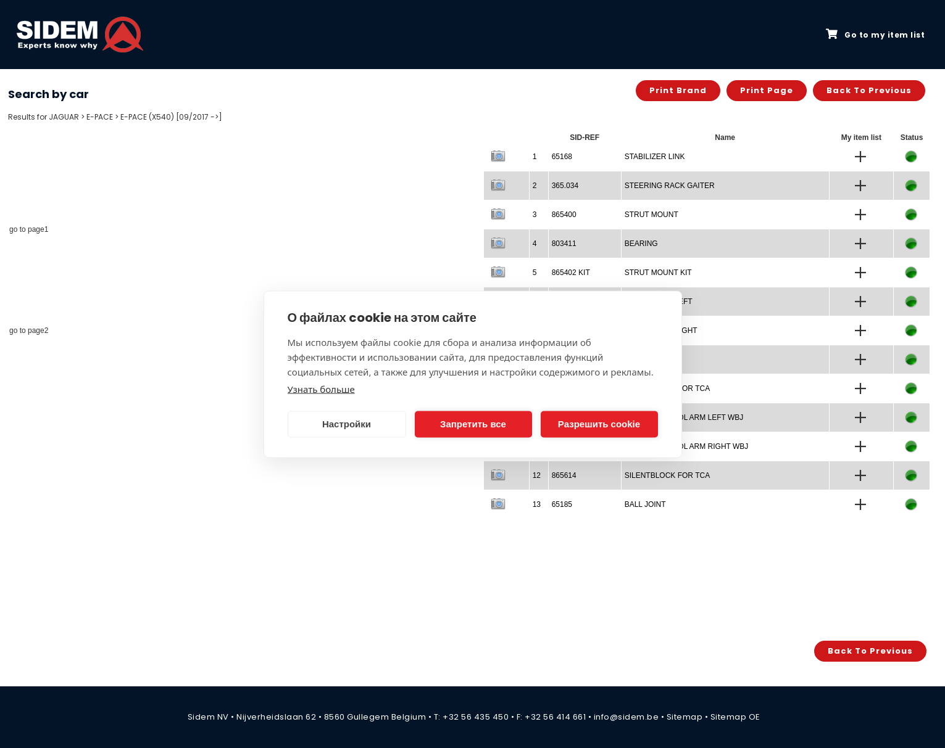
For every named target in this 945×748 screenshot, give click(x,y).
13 (537, 504)
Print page (766, 90)
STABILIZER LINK (655, 156)
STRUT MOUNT (651, 214)
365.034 (565, 185)
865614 (564, 475)
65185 (562, 504)
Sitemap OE (735, 717)
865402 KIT (571, 272)
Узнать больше (321, 388)
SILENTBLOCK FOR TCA (667, 475)
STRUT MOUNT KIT (658, 272)
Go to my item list (875, 34)
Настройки (346, 424)
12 (537, 475)
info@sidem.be (626, 717)
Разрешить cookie (599, 424)
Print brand (678, 90)
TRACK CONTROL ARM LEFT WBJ (684, 417)
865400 (564, 214)
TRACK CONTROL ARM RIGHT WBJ (687, 446)
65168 (562, 156)
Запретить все (473, 424)
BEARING (641, 243)
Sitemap (685, 717)
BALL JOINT (645, 504)
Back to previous (869, 90)
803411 (564, 243)
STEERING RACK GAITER (670, 185)
